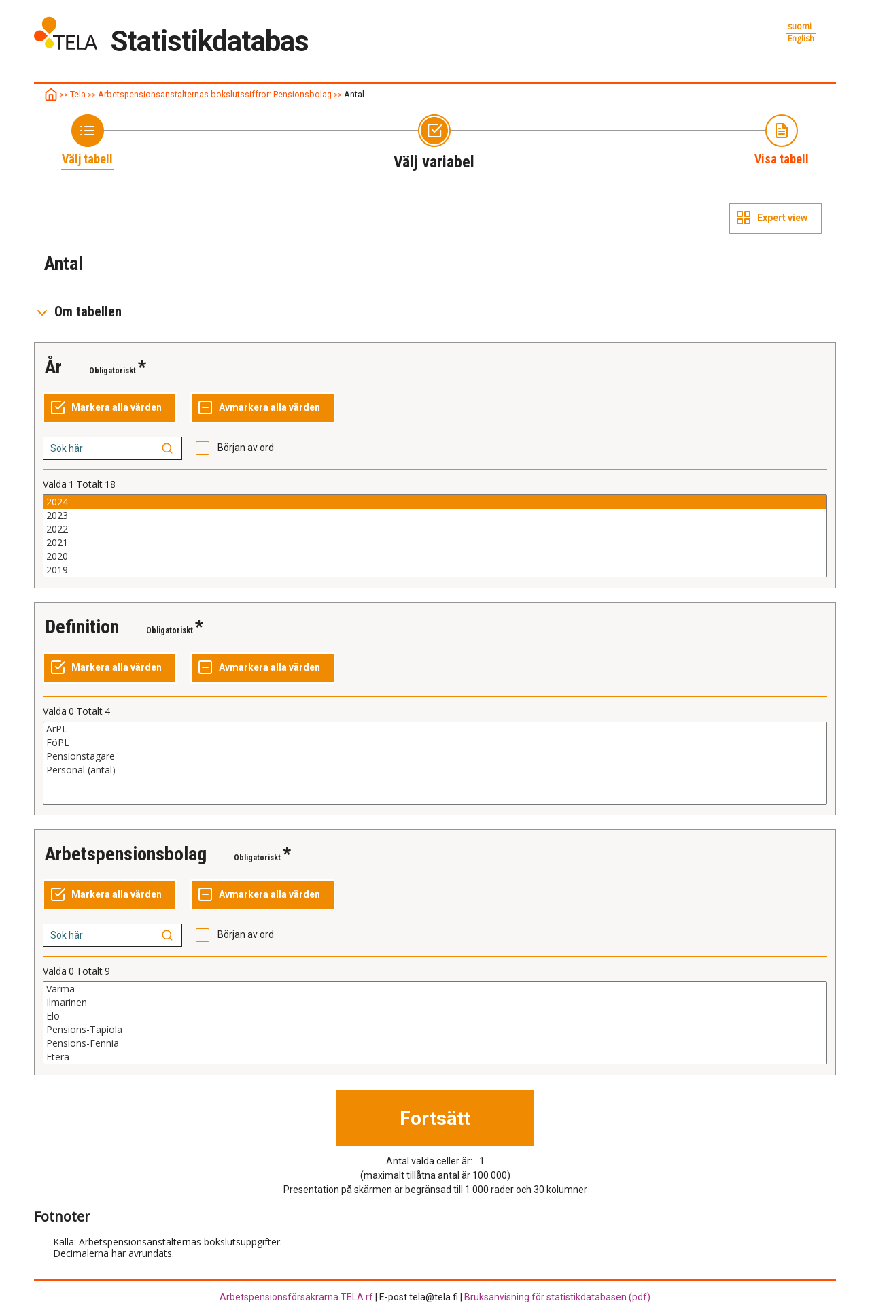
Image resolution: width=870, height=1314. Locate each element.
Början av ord (246, 447)
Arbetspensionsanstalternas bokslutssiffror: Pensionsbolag (215, 94)
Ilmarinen (435, 1002)
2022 (435, 529)
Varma (435, 989)
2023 (435, 515)
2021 (435, 543)
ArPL (435, 729)
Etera (435, 1057)
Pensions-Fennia (435, 1043)
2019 (435, 570)
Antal (354, 94)
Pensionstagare (435, 756)
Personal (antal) (435, 770)
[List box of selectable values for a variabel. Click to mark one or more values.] (435, 535)
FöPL (435, 742)
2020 (435, 556)
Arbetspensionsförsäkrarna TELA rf (296, 1297)
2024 (435, 502)
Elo (435, 1016)
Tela (78, 94)
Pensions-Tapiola (435, 1030)
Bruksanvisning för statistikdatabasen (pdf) (557, 1297)
